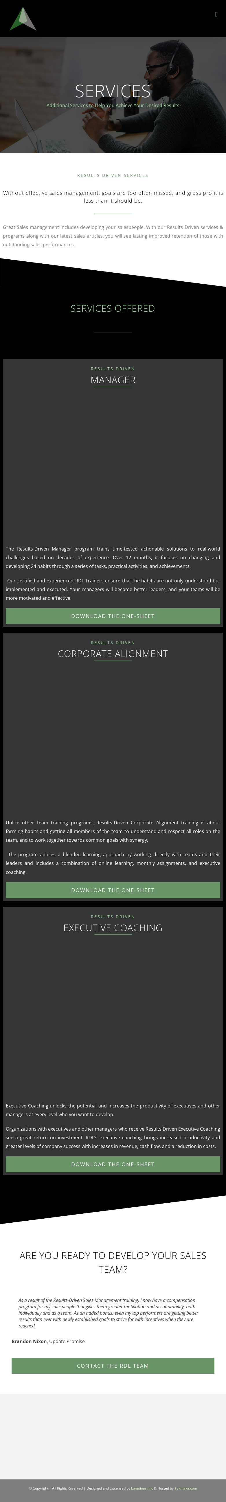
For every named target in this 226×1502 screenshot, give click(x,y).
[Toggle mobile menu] (216, 15)
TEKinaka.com (185, 1488)
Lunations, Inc (142, 1488)
